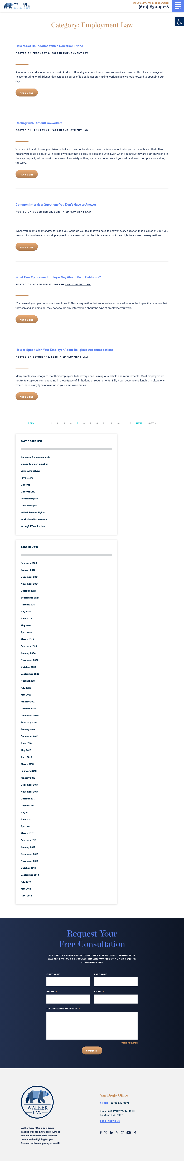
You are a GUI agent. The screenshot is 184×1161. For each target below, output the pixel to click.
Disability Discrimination (34, 463)
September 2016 (30, 874)
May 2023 (26, 694)
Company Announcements (35, 457)
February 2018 (29, 770)
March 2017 (27, 833)
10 (111, 423)
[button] (179, 21)
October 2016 (28, 867)
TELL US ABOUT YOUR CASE (63, 1008)
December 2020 (29, 715)
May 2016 (26, 888)
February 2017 (28, 840)
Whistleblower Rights (33, 512)
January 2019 (28, 729)
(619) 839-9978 (153, 7)
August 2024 (28, 604)
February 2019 (29, 722)
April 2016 (26, 895)
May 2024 (26, 625)
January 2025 (28, 569)
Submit (92, 1050)
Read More (26, 93)
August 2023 (28, 680)
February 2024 (29, 646)
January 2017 (28, 847)
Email (99, 991)
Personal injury (29, 498)
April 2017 (26, 826)
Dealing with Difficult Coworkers (39, 123)
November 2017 (29, 791)
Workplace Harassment (34, 519)
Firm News (27, 477)
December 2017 (29, 784)
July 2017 (26, 812)
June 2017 (26, 819)
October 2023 (28, 667)
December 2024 (29, 576)
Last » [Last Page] (152, 423)
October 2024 (28, 590)
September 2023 (30, 673)
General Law (28, 491)
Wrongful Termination (33, 526)
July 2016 (26, 881)
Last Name (102, 974)
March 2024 (27, 639)
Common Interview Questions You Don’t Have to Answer (56, 204)
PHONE (51, 991)
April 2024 (26, 632)
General (25, 484)
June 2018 (26, 743)
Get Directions (110, 1121)
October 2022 (28, 708)
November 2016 (29, 861)
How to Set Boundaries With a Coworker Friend (49, 45)
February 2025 (29, 563)
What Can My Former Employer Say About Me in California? (58, 277)
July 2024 (26, 611)
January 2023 (28, 701)
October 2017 (28, 798)
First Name (54, 974)
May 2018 (26, 750)
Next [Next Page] (139, 423)
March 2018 (27, 764)
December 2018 (29, 736)
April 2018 (26, 757)
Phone (104, 1102)
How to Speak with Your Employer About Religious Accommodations (64, 349)
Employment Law (76, 53)
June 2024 (26, 618)
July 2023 (26, 687)
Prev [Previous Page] (31, 423)
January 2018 (28, 777)
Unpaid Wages (29, 505)
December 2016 (29, 854)
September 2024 (30, 597)
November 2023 (29, 660)
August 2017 (27, 805)
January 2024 (28, 653)
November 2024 (29, 583)
